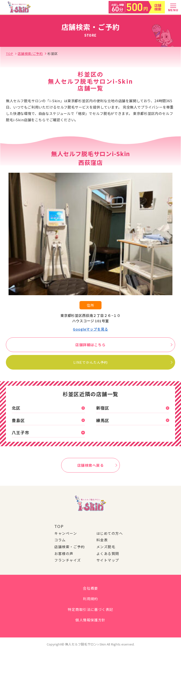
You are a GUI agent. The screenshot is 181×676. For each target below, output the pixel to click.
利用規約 (90, 598)
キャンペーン (65, 533)
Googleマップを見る (90, 329)
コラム (60, 539)
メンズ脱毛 (105, 546)
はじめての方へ (109, 533)
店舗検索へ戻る (97, 465)
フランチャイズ (67, 560)
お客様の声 (63, 553)
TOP (59, 526)
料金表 (102, 539)
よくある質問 (107, 553)
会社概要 (90, 588)
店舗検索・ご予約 (69, 546)
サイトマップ (107, 560)
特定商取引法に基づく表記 (90, 609)
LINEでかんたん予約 (122, 362)
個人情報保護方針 (90, 619)
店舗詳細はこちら (123, 344)
